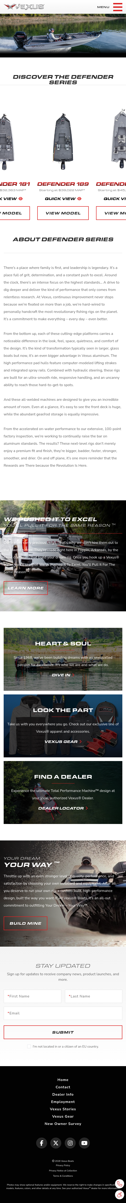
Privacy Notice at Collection (63, 1170)
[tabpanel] (63, 35)
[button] (26, 588)
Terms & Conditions (63, 1176)
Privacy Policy (63, 1165)
